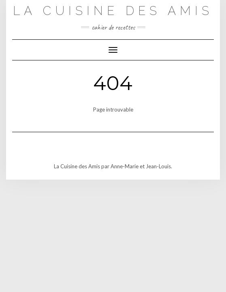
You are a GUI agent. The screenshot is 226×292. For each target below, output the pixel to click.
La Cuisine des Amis (113, 11)
